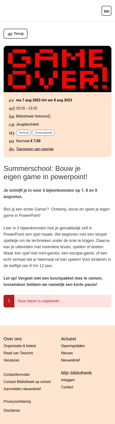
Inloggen (68, 380)
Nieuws (67, 353)
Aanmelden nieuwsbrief (22, 389)
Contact (67, 387)
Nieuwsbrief (70, 360)
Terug (18, 33)
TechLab (24, 132)
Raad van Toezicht (18, 353)
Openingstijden (73, 346)
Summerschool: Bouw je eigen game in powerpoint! (45, 172)
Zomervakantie (43, 132)
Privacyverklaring (17, 401)
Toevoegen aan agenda (34, 149)
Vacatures (11, 360)
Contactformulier (17, 374)
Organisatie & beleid (20, 346)
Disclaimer (12, 410)
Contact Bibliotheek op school (27, 382)
